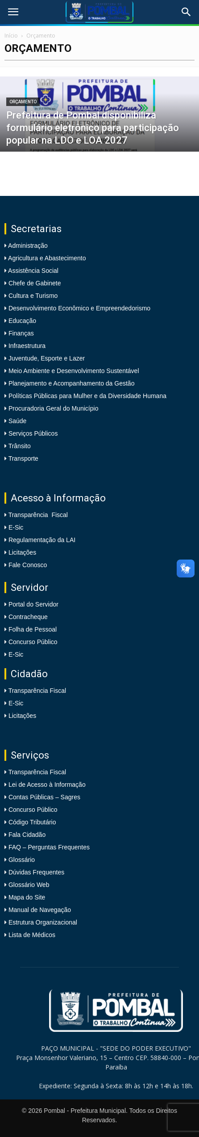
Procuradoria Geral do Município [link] (53, 408)
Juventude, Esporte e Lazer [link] (46, 358)
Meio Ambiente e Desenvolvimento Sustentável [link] (73, 370)
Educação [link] (21, 320)
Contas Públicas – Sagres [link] (44, 797)
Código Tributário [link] (32, 822)
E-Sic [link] (15, 527)
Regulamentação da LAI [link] (41, 539)
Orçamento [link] (23, 101)
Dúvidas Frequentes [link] (36, 872)
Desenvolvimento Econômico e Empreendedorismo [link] (78, 308)
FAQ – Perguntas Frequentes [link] (49, 847)
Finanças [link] (20, 333)
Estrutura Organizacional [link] (42, 922)
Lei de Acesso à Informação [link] (47, 784)
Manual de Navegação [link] (39, 909)
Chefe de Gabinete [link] (34, 283)
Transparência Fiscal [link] (38, 514)
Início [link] (11, 35)
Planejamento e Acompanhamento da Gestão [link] (70, 383)
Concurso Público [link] (33, 641)
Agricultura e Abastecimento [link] (46, 258)
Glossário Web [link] (29, 884)
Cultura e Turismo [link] (32, 295)
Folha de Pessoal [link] (32, 629)
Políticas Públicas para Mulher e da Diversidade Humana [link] (86, 395)
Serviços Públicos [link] (32, 433)
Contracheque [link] (28, 616)
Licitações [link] (22, 552)
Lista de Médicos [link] (31, 934)
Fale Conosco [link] (27, 564)
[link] (13, 12)
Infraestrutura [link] (26, 345)
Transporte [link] (22, 458)
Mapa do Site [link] (27, 897)
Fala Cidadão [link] (27, 834)
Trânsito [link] (19, 446)
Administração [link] (27, 245)
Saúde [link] (16, 420)
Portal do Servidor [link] (33, 604)
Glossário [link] (21, 859)
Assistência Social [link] (32, 270)
